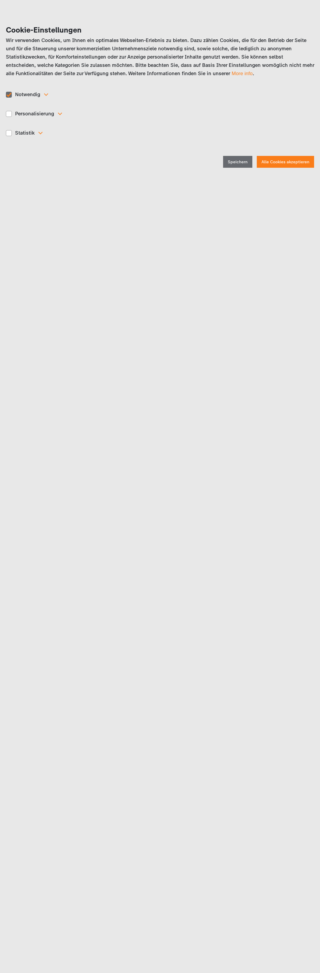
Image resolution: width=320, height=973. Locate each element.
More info (242, 73)
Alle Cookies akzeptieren (285, 161)
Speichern (238, 161)
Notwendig (27, 94)
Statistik (25, 133)
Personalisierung (34, 114)
